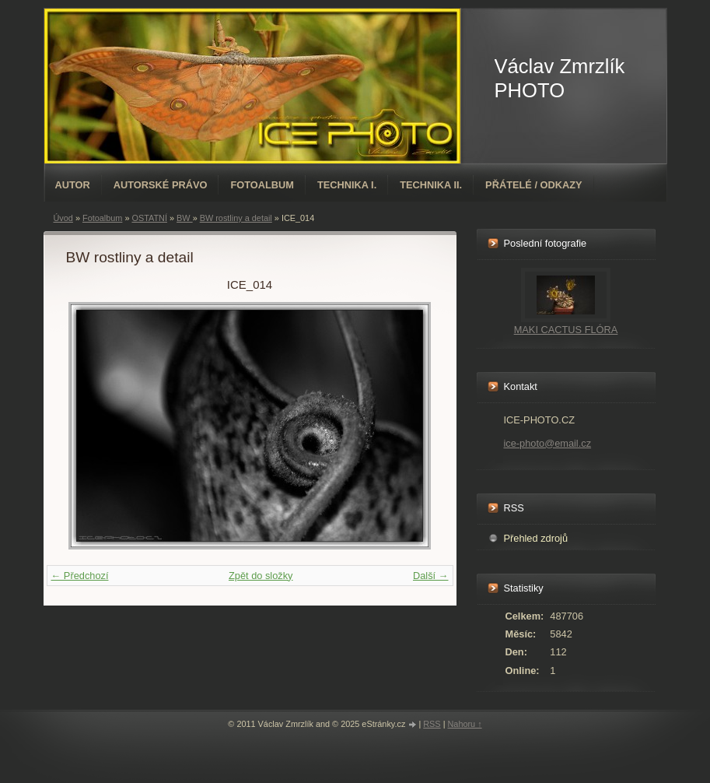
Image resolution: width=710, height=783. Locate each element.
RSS (431, 724)
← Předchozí (80, 575)
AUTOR (72, 185)
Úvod (63, 218)
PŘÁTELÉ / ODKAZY (533, 185)
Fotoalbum (262, 185)
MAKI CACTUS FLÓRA (566, 329)
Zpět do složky (261, 575)
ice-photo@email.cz (548, 443)
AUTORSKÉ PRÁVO (161, 185)
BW (185, 218)
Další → (431, 575)
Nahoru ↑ (464, 724)
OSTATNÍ (149, 218)
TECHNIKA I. (346, 185)
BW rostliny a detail (236, 218)
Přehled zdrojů (536, 538)
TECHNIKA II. (431, 185)
